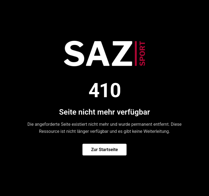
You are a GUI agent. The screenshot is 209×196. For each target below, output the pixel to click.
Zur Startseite (104, 149)
